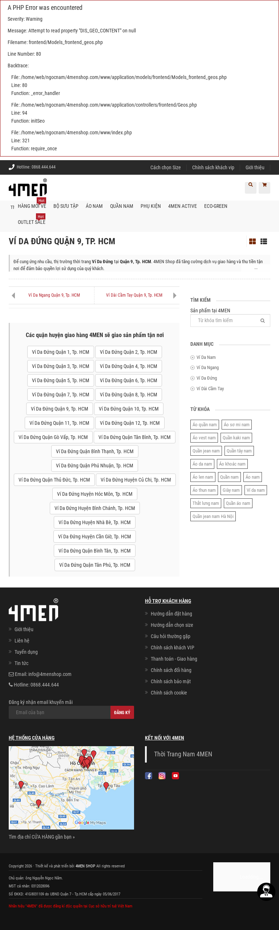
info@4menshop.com (50, 674)
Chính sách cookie (169, 693)
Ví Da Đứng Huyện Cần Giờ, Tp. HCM (94, 536)
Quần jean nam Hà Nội (213, 516)
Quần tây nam (239, 450)
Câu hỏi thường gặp (170, 636)
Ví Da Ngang (208, 367)
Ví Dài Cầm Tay (210, 388)
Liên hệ (22, 641)
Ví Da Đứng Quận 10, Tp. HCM (129, 409)
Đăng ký (122, 712)
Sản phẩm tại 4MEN (230, 317)
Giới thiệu (255, 167)
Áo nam (253, 476)
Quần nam (229, 476)
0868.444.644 (44, 167)
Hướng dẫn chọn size (172, 625)
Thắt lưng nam (206, 503)
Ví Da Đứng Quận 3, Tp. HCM (60, 366)
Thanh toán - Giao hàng (174, 659)
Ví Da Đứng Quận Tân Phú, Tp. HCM (94, 565)
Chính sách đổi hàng (171, 670)
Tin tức (21, 663)
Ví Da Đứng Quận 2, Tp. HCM (128, 352)
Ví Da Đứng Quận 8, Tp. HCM (128, 394)
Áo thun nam (204, 489)
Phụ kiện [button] (151, 206)
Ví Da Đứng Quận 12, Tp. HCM (130, 423)
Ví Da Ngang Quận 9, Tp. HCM (54, 295)
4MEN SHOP (85, 865)
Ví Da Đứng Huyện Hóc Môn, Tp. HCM (95, 494)
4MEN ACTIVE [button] (182, 206)
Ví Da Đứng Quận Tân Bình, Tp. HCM (134, 437)
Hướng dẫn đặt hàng (171, 614)
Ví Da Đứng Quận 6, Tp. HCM (128, 380)
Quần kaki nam (236, 437)
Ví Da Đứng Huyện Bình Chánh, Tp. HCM (94, 508)
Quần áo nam (238, 503)
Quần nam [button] (121, 206)
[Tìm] (263, 320)
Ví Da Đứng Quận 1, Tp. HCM (60, 352)
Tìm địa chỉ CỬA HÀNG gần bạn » (42, 836)
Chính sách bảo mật (171, 681)
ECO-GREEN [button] (215, 206)
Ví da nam (256, 489)
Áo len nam (203, 476)
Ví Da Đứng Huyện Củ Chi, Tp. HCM (136, 480)
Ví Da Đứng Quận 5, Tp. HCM (60, 380)
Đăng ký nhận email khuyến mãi (71, 709)
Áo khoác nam (232, 463)
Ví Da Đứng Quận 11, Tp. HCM (59, 423)
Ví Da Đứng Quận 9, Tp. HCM (59, 409)
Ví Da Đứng (207, 378)
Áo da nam (202, 463)
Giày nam (231, 489)
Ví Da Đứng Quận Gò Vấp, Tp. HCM (53, 437)
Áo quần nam (205, 424)
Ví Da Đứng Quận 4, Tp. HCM (128, 366)
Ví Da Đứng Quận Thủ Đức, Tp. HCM (54, 480)
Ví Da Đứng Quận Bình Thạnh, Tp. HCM (95, 451)
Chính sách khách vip (213, 167)
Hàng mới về (32, 203)
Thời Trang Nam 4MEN (183, 754)
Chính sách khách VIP (172, 647)
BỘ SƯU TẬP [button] (65, 206)
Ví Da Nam (206, 357)
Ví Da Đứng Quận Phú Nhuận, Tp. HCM (94, 465)
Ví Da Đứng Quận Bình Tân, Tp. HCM (94, 551)
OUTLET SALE (31, 219)
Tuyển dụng (26, 652)
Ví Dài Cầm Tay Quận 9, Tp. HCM (134, 295)
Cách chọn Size (165, 167)
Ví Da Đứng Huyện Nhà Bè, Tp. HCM (94, 522)
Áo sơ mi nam (237, 424)
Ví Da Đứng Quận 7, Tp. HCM (60, 394)
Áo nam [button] (94, 206)
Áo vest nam (204, 437)
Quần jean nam (206, 450)
